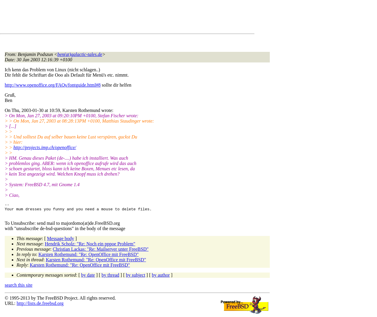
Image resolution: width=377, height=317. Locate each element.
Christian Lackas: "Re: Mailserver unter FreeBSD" (100, 251)
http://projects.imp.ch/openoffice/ (45, 147)
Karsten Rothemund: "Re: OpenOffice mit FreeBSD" (89, 257)
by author (161, 277)
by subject (135, 277)
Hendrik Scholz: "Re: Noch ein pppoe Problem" (90, 246)
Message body (60, 241)
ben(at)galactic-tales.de (79, 54)
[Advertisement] (112, 18)
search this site (18, 287)
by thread (110, 277)
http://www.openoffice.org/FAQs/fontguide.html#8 (53, 84)
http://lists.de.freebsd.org (39, 305)
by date (88, 277)
